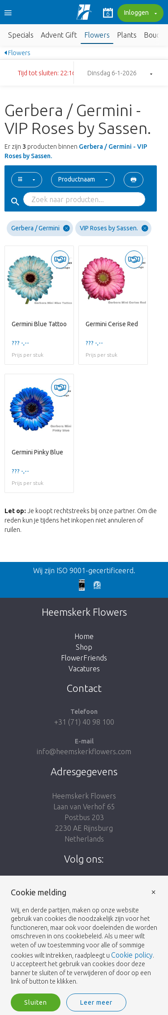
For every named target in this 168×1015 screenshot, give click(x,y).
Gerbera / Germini (40, 228)
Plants (127, 35)
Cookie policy (132, 955)
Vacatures (84, 669)
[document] (84, 937)
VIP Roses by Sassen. (114, 228)
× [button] (153, 891)
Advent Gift (59, 35)
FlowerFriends (84, 658)
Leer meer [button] (96, 1002)
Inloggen (139, 13)
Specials (21, 35)
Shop (84, 647)
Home (84, 636)
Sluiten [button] (35, 1002)
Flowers (97, 35)
